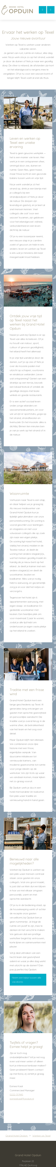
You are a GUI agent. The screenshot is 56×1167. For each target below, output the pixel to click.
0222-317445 (16, 1094)
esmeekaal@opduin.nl (22, 1098)
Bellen (50, 9)
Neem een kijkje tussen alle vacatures (26, 979)
